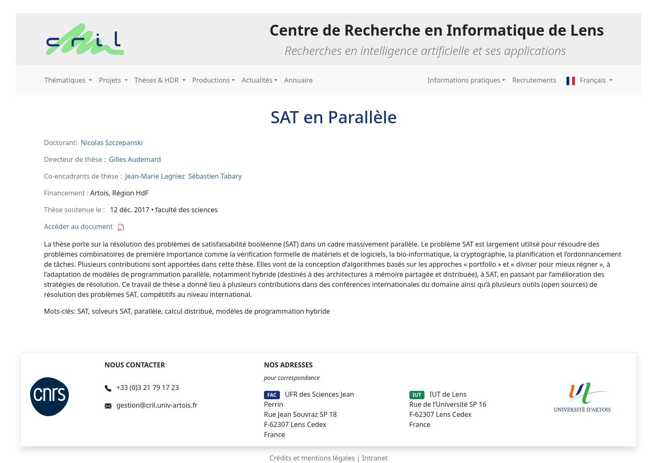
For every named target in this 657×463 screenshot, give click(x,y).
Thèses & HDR (158, 80)
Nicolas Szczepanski (112, 142)
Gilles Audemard (135, 159)
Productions (211, 80)
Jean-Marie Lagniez (155, 176)
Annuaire (298, 80)
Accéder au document (84, 226)
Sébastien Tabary (214, 176)
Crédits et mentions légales (312, 458)
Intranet (375, 458)
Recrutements (534, 80)
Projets (110, 80)
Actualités (257, 80)
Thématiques (65, 80)
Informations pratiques (464, 80)
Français (587, 80)
